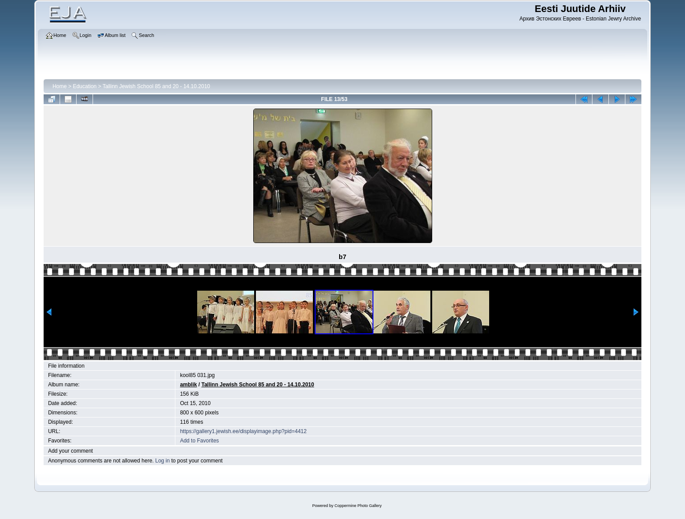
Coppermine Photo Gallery (357, 505)
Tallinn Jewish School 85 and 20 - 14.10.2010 (156, 86)
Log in (162, 461)
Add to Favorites (199, 441)
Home (60, 86)
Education (85, 86)
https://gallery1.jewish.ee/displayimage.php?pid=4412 (243, 431)
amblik (188, 384)
